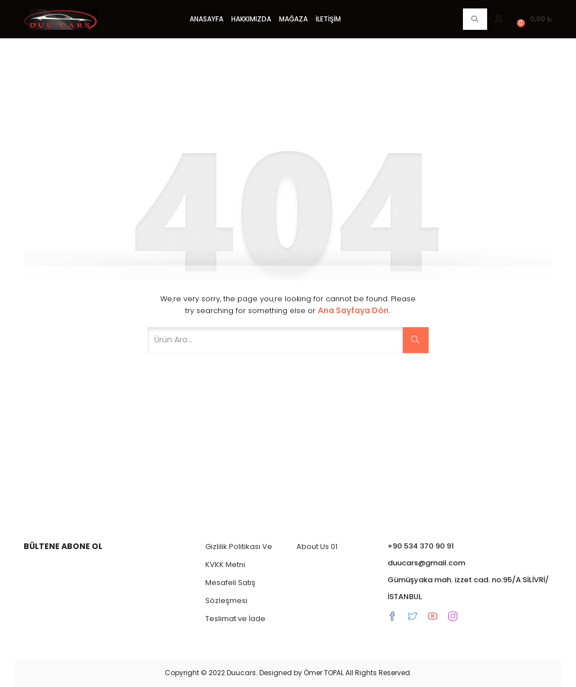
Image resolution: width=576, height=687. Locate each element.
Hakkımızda (251, 19)
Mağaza (293, 19)
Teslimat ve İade (235, 618)
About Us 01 (317, 546)
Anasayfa (206, 19)
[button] (532, 18)
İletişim (328, 19)
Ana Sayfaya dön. (354, 310)
